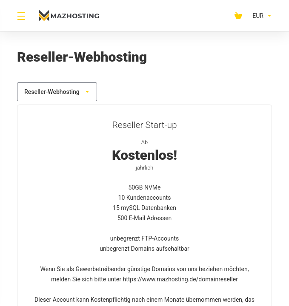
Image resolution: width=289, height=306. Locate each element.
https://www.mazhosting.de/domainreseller (180, 279)
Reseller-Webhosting (57, 91)
